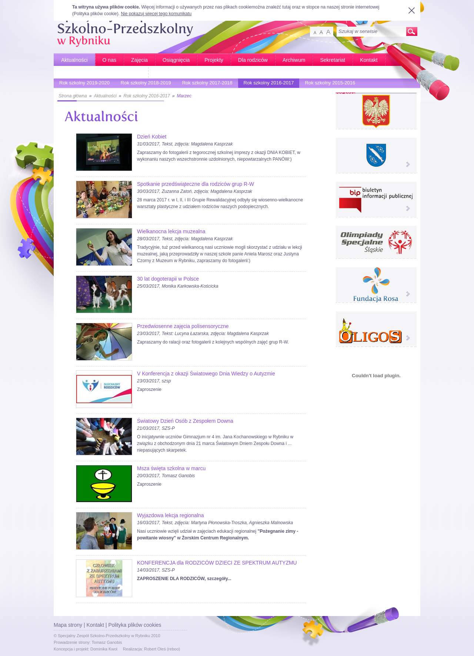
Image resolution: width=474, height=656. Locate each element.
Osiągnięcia (176, 60)
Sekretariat (332, 60)
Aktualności (74, 60)
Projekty (213, 60)
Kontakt (368, 60)
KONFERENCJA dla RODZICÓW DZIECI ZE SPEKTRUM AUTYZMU (217, 563)
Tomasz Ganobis (107, 642)
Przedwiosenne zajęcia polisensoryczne (182, 326)
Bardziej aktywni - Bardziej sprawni (101, 73)
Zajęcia (139, 60)
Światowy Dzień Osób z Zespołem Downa (185, 421)
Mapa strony (68, 625)
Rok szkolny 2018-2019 (144, 84)
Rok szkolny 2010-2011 (328, 93)
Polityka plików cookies (134, 625)
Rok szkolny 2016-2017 (267, 84)
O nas (109, 60)
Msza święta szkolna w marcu (171, 468)
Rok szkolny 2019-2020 (82, 84)
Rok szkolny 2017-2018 (205, 84)
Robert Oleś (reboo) (162, 649)
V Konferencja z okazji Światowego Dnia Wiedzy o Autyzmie (206, 373)
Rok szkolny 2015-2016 (328, 84)
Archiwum (294, 60)
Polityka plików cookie (95, 13)
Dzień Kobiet (151, 137)
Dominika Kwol (103, 649)
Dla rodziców (253, 60)
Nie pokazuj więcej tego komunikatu (156, 13)
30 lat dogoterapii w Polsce (168, 279)
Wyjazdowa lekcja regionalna (170, 515)
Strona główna (73, 95)
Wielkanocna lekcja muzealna (171, 231)
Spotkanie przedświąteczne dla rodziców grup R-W (195, 184)
